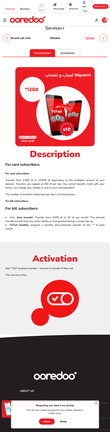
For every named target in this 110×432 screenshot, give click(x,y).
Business (25, 9)
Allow (46, 421)
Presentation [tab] (42, 53)
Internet (73, 8)
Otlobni (55, 38)
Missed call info (20, 38)
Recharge (59, 8)
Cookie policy (55, 413)
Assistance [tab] (68, 53)
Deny (63, 421)
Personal (10, 9)
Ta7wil (89, 38)
